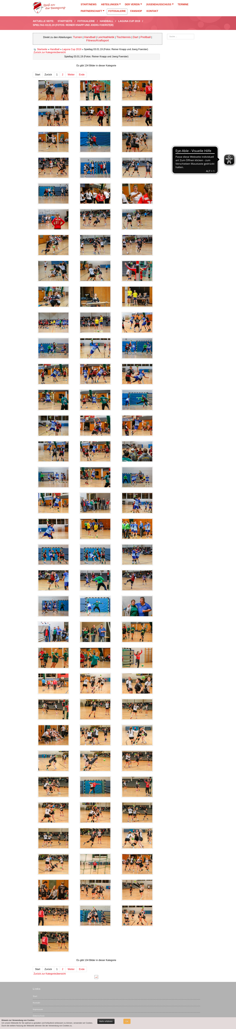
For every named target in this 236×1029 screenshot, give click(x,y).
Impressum (38, 1009)
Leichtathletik (106, 37)
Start (35, 996)
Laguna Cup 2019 (71, 49)
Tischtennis (123, 37)
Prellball (145, 37)
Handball (90, 37)
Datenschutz (38, 1015)
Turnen (77, 37)
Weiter (71, 74)
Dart (136, 37)
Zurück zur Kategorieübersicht (50, 52)
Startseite (42, 49)
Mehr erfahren (106, 1021)
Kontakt (36, 1002)
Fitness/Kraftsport (97, 40)
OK (126, 1021)
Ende (81, 74)
